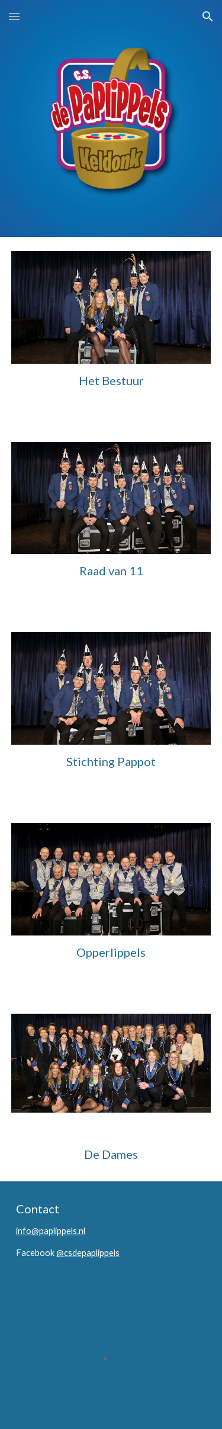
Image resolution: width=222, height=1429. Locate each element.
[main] (111, 380)
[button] (14, 16)
